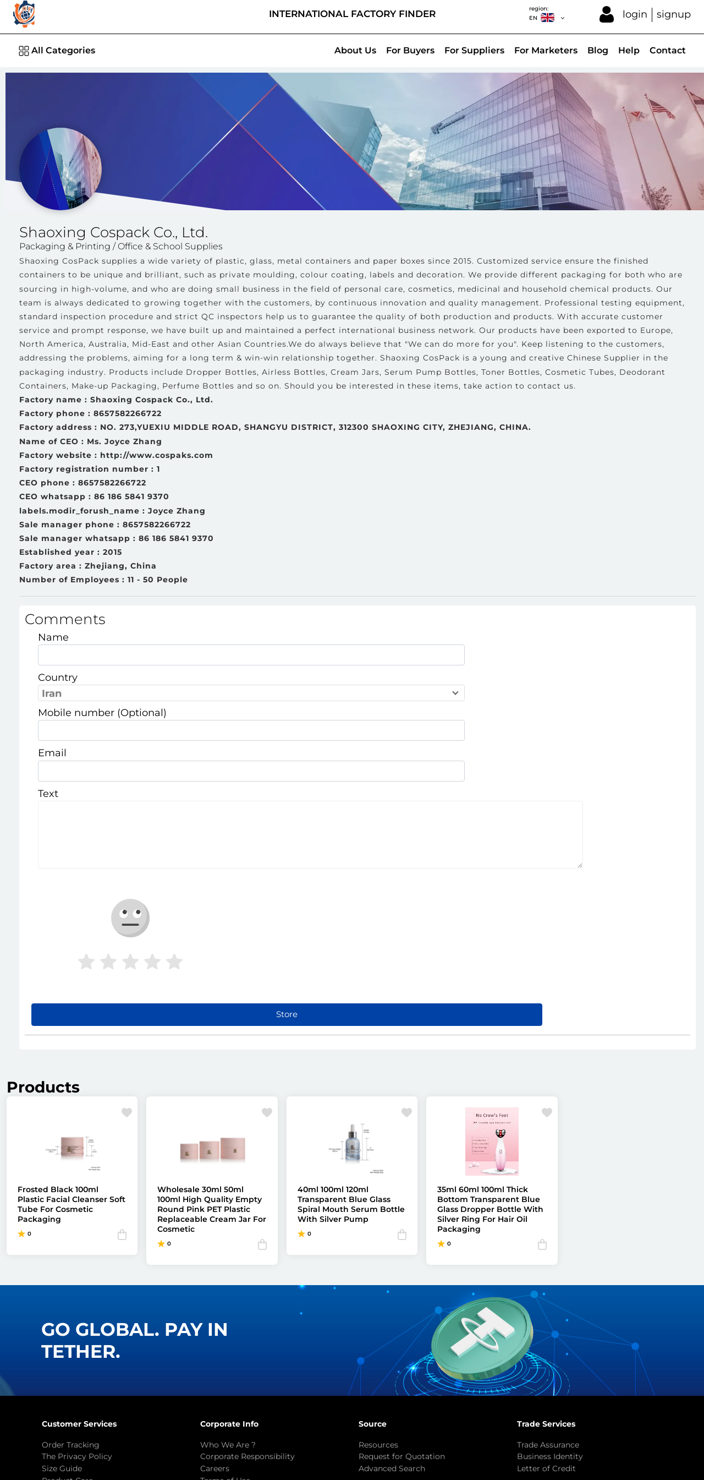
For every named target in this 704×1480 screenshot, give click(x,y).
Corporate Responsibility (247, 1274)
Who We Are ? (228, 1261)
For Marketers (546, 50)
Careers (214, 1285)
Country (273, 645)
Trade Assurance (548, 1261)
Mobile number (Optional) (102, 686)
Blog (597, 50)
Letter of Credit (546, 1285)
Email (267, 686)
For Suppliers (474, 50)
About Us (355, 50)
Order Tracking (71, 1261)
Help (629, 50)
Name (53, 645)
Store (358, 831)
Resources (378, 1261)
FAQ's (53, 1309)
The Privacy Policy (77, 1274)
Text (48, 726)
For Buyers (410, 50)
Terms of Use (225, 1297)
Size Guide (62, 1285)
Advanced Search (392, 1285)
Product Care (67, 1297)
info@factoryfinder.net (296, 1362)
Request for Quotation (402, 1274)
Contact (668, 50)
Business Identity (550, 1274)
